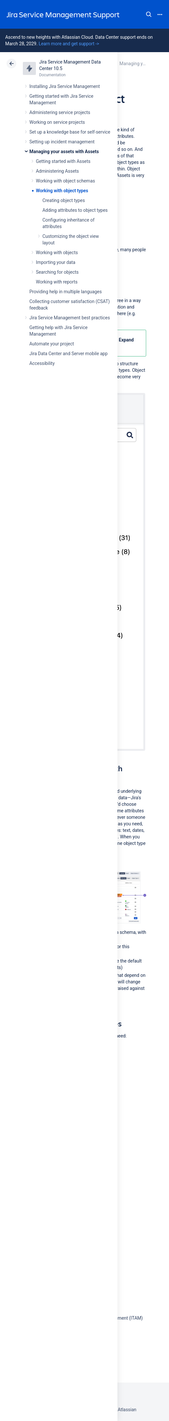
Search (149, 14)
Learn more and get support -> (68, 43)
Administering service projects (59, 112)
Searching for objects (57, 272)
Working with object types (62, 190)
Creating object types (63, 200)
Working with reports (57, 281)
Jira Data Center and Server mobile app (68, 353)
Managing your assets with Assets (64, 151)
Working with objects (57, 252)
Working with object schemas (65, 180)
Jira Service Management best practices (69, 317)
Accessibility (41, 363)
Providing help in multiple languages (65, 291)
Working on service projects (57, 122)
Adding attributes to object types (75, 210)
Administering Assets (57, 171)
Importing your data (55, 262)
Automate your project (51, 343)
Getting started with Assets (63, 161)
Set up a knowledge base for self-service (69, 132)
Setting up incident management (62, 141)
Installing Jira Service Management (64, 86)
